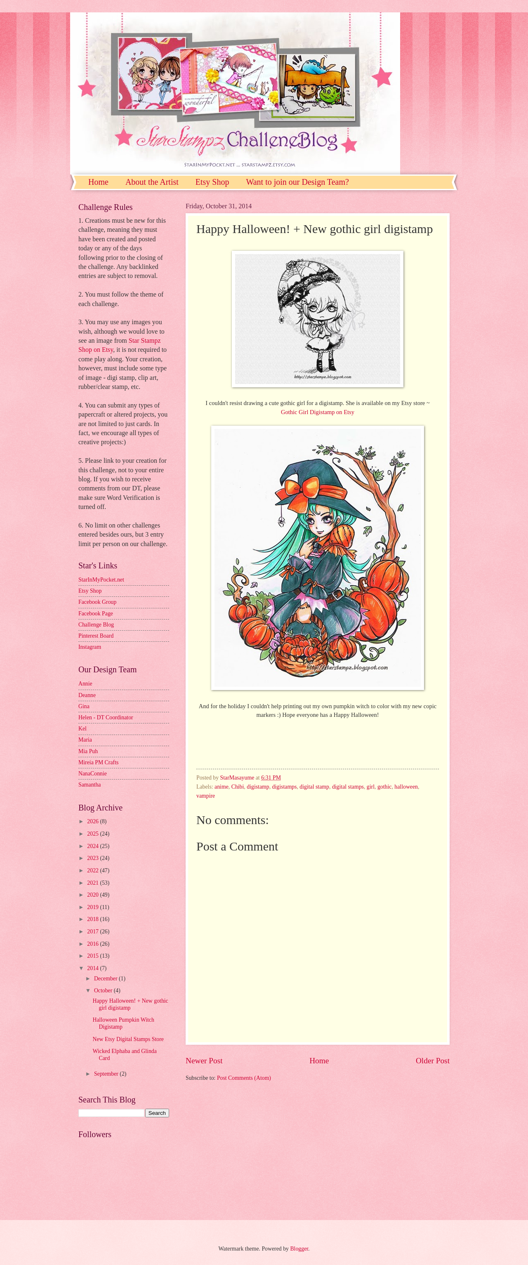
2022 (93, 870)
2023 (93, 858)
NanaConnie (92, 773)
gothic (384, 787)
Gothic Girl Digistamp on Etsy (317, 412)
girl (371, 787)
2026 (93, 821)
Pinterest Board (95, 636)
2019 (93, 907)
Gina (84, 706)
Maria (85, 740)
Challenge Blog (96, 625)
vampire (205, 796)
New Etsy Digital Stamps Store (127, 1039)
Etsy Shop (212, 181)
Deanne (87, 695)
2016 (93, 944)
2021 (93, 883)
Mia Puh (88, 751)
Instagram (89, 647)
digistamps (284, 787)
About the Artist (152, 181)
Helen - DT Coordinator (105, 717)
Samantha (89, 785)
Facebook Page (95, 613)
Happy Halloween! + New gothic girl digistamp (130, 1004)
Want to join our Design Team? (297, 181)
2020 (93, 895)
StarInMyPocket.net (101, 580)
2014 (93, 968)
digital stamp (314, 787)
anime (221, 787)
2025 (93, 834)
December (106, 978)
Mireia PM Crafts (98, 762)
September (107, 1074)
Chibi (237, 787)
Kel (82, 729)
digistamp (258, 787)
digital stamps (348, 787)
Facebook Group (97, 602)
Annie (85, 684)
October (104, 990)
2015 (93, 956)
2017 (93, 931)
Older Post (433, 1060)
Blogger (299, 1249)
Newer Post (204, 1060)
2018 (93, 919)
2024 (93, 846)
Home (98, 181)
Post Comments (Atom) (244, 1078)
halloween (406, 787)
